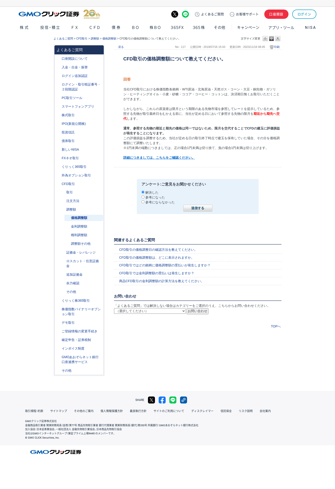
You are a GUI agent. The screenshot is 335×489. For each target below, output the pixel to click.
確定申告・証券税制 (76, 340)
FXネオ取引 (70, 158)
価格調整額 (109, 38)
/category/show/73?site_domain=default (58, 123)
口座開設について (75, 58)
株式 (25, 27)
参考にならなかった (160, 202)
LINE (185, 14)
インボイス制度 (73, 348)
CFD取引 (82, 38)
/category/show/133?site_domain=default (58, 309)
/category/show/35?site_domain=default (58, 166)
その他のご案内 (84, 411)
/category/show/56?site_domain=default (58, 331)
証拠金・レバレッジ (81, 252)
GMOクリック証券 (59, 14)
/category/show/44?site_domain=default (58, 370)
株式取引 (68, 115)
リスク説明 (246, 411)
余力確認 (72, 283)
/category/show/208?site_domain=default (58, 106)
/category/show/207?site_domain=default (58, 98)
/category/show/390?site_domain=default (58, 348)
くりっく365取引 (74, 167)
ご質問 (212, 14)
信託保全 (226, 411)
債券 (116, 27)
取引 (69, 192)
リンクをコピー (183, 399)
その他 (219, 27)
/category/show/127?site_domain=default (58, 339)
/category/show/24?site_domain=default (58, 158)
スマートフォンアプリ (78, 106)
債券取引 (68, 141)
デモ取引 (68, 322)
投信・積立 (50, 27)
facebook (162, 399)
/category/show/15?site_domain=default (63, 261)
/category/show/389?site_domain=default (58, 141)
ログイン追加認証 (75, 76)
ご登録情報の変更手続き (79, 331)
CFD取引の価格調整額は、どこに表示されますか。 (156, 257)
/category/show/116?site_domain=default (58, 132)
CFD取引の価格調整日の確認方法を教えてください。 (158, 249)
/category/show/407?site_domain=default (58, 300)
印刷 (277, 47)
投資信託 (68, 132)
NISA (310, 27)
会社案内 (265, 411)
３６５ (199, 27)
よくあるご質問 (63, 38)
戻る (121, 47)
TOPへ (276, 326)
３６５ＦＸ (177, 27)
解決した (151, 192)
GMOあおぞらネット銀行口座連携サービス (80, 359)
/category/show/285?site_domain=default (63, 200)
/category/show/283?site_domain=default (63, 209)
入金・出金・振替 (75, 67)
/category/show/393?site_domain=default (58, 149)
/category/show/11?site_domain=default (58, 184)
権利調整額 (79, 235)
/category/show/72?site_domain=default (58, 115)
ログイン (304, 14)
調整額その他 (80, 243)
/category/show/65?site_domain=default (58, 175)
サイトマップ (58, 411)
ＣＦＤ (94, 27)
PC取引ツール (72, 98)
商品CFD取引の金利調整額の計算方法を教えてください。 (161, 281)
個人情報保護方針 (111, 411)
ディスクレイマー (202, 411)
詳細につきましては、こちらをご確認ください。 (159, 157)
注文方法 (72, 201)
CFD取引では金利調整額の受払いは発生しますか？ (156, 273)
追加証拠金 (74, 274)
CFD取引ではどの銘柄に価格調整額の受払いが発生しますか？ (165, 265)
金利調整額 (79, 226)
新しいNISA (70, 149)
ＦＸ (75, 27)
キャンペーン (248, 27)
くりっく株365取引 (76, 300)
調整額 (95, 38)
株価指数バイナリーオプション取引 (81, 311)
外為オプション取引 (76, 175)
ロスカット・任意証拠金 (82, 263)
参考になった (155, 197)
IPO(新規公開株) (74, 124)
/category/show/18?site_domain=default (63, 192)
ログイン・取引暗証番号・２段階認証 (81, 87)
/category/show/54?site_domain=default (58, 84)
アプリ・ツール (281, 27)
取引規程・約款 (34, 411)
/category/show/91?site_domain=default (58, 58)
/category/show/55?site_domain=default (58, 67)
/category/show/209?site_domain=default (58, 322)
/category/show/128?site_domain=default (58, 357)
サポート (247, 14)
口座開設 (276, 14)
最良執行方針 (138, 411)
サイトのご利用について (169, 411)
